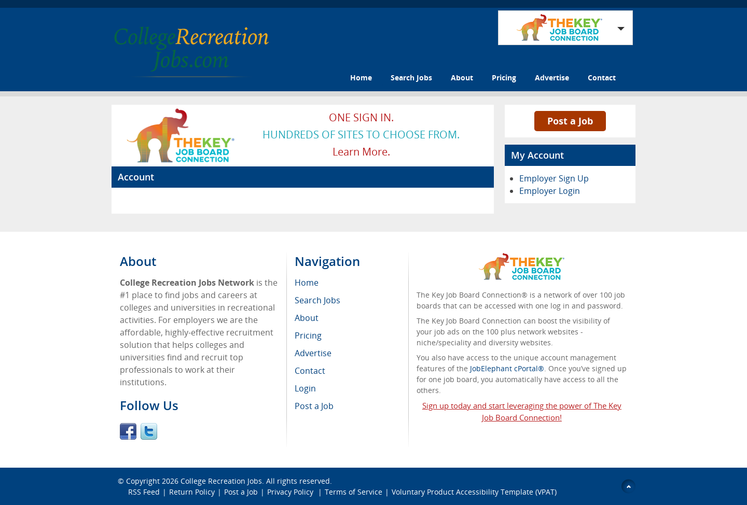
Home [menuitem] (307, 282)
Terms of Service (353, 492)
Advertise (552, 77)
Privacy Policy (291, 492)
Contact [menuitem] (310, 370)
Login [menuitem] (305, 388)
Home (361, 77)
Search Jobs (411, 77)
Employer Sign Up (554, 178)
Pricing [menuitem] (308, 335)
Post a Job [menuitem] (314, 406)
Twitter (149, 431)
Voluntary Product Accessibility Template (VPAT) (474, 492)
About (462, 77)
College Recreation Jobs (221, 481)
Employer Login (549, 191)
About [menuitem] (307, 318)
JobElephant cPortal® (507, 368)
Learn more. (361, 152)
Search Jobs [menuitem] (317, 300)
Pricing (504, 77)
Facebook (128, 431)
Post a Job (570, 121)
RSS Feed (144, 492)
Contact (602, 77)
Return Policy (192, 492)
